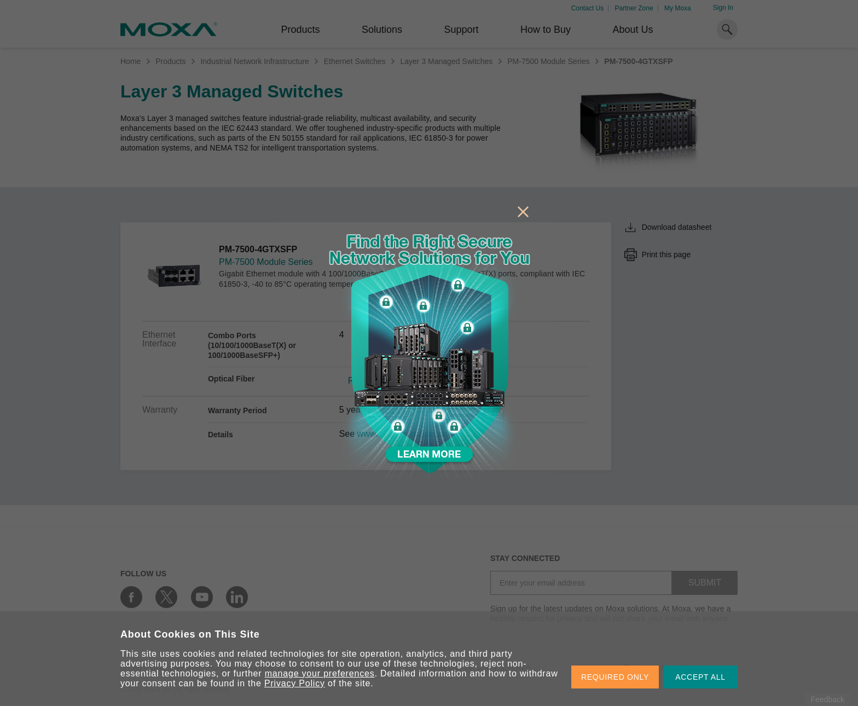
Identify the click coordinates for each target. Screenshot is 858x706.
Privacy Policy (294, 683)
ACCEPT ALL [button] (700, 677)
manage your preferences (320, 673)
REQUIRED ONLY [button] (615, 677)
